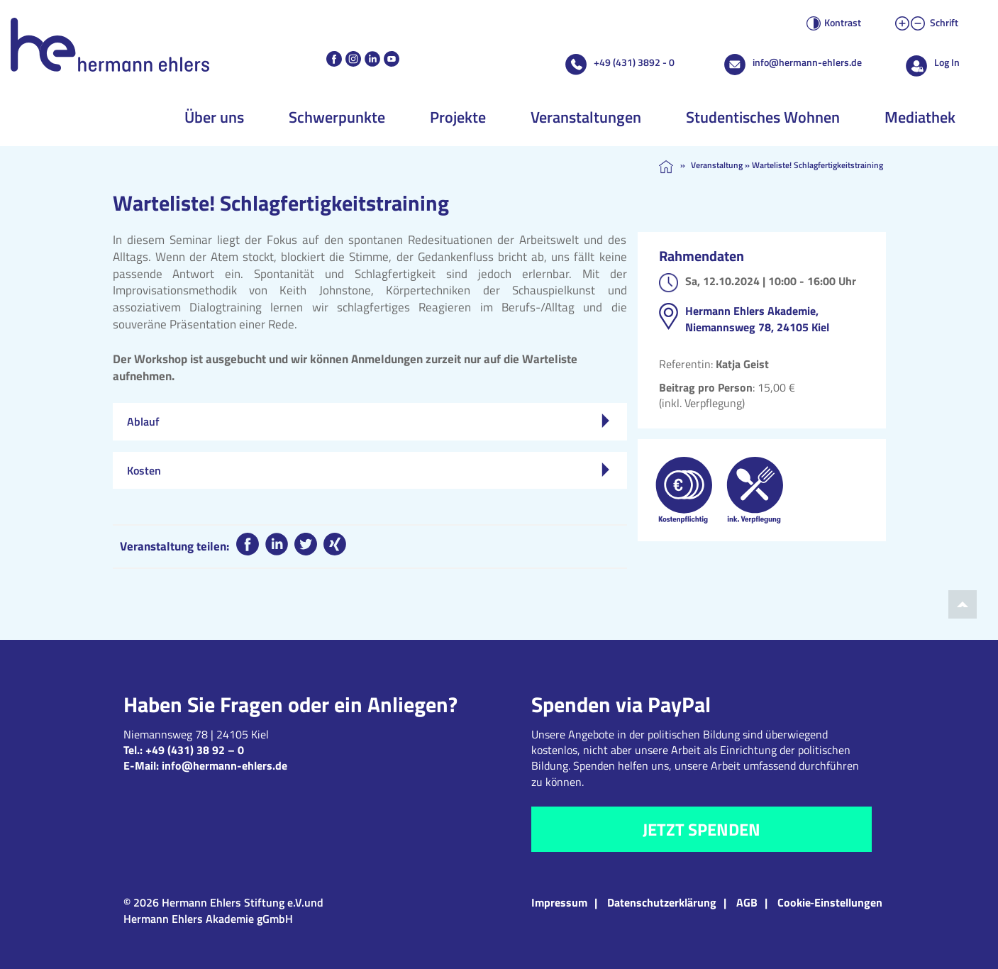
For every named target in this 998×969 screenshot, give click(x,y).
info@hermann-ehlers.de (807, 62)
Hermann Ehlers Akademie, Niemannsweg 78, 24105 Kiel (757, 318)
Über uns (214, 117)
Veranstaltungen (586, 117)
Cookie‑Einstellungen (829, 902)
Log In (947, 62)
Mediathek (920, 117)
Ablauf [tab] (368, 421)
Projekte (458, 117)
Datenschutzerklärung (661, 902)
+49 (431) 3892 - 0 (634, 62)
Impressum (559, 902)
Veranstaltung (717, 165)
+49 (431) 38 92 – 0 (194, 749)
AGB (747, 902)
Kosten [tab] (368, 470)
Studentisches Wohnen (763, 117)
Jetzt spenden (701, 829)
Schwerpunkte (337, 117)
